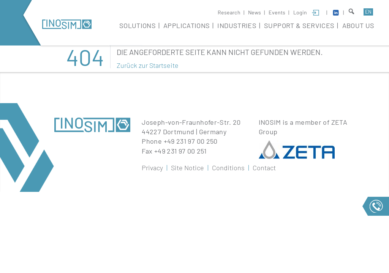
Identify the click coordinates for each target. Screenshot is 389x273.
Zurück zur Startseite (148, 65)
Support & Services (299, 25)
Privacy (152, 167)
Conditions (228, 167)
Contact (264, 167)
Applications (186, 25)
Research (229, 12)
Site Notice (187, 167)
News (254, 12)
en (368, 12)
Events (277, 12)
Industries (236, 25)
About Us (358, 25)
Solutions (137, 25)
